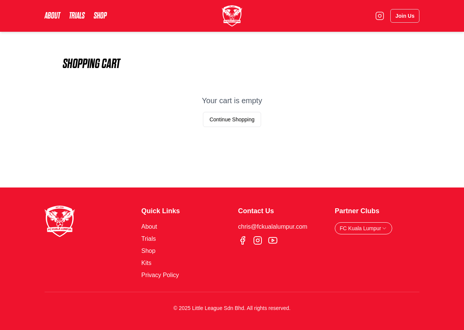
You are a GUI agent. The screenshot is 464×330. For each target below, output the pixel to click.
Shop (100, 15)
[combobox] (363, 228)
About (52, 15)
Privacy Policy (160, 275)
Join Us (405, 16)
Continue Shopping (231, 119)
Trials (77, 15)
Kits (146, 263)
